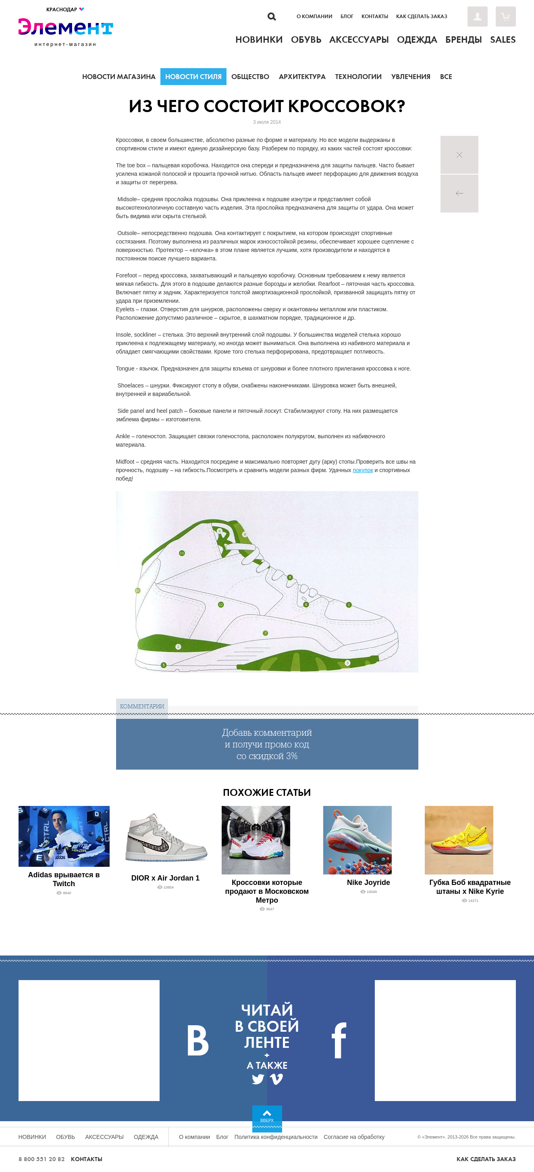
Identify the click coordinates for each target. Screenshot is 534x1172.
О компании (314, 16)
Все (446, 76)
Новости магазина (119, 76)
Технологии (358, 76)
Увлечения (410, 76)
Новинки (32, 1137)
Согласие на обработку (354, 1137)
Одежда (146, 1137)
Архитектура (302, 76)
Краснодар (65, 9)
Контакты (375, 16)
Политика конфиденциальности (276, 1137)
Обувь (65, 1137)
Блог (347, 16)
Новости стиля (193, 76)
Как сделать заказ (421, 16)
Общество (250, 76)
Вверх (267, 1120)
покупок (363, 470)
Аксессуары (104, 1137)
